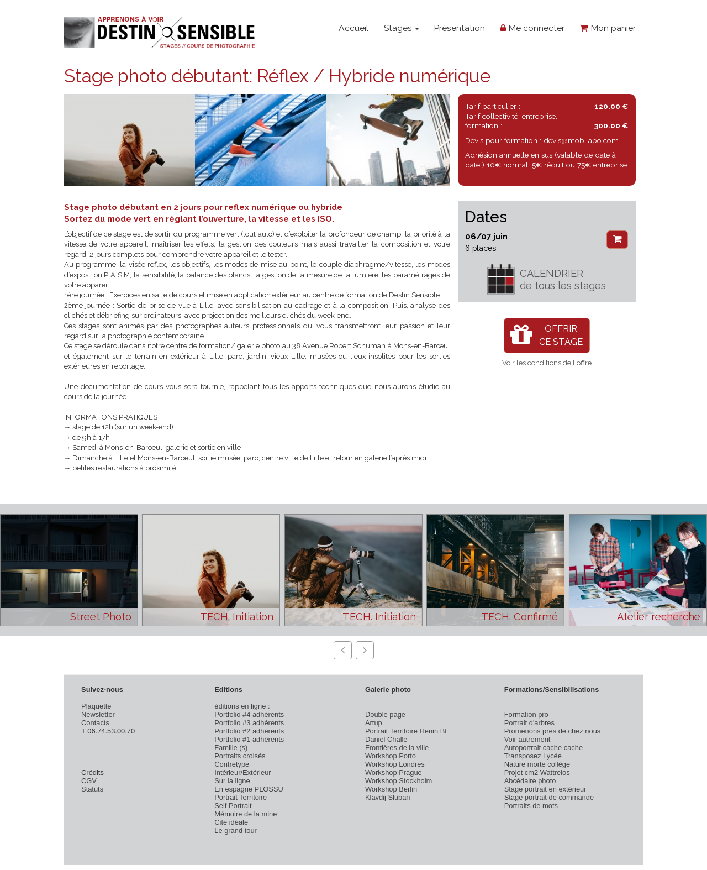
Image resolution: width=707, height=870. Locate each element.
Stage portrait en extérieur (545, 789)
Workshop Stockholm (398, 781)
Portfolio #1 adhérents (249, 739)
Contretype (231, 764)
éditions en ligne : (242, 706)
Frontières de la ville (397, 747)
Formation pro (526, 714)
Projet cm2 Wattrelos (537, 772)
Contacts (95, 723)
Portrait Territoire (240, 797)
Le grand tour (235, 830)
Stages (401, 28)
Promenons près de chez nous (552, 731)
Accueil (353, 28)
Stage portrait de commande (549, 797)
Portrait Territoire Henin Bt (406, 731)
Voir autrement (527, 739)
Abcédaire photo (530, 781)
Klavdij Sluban (387, 797)
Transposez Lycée (533, 756)
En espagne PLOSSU (248, 789)
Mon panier (608, 28)
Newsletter (98, 714)
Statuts (92, 789)
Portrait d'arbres (529, 723)
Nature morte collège (537, 764)
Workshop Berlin (391, 789)
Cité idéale (231, 822)
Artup (373, 723)
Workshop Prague (393, 772)
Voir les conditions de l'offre (547, 363)
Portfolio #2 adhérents (249, 731)
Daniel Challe (386, 739)
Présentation (459, 28)
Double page (385, 714)
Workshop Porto (390, 756)
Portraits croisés (239, 756)
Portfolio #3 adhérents (249, 723)
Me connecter (532, 28)
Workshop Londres (395, 764)
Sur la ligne (232, 781)
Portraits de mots (531, 805)
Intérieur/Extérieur (242, 772)
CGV (89, 781)
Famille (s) (230, 747)
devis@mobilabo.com (581, 140)
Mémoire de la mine (245, 814)
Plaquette (96, 706)
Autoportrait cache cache (543, 747)
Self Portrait (232, 805)
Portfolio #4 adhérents (249, 714)
